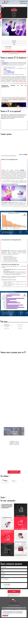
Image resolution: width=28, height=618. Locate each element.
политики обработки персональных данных (14, 53)
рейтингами (22, 170)
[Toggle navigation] (3, 7)
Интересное (14, 13)
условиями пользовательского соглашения (14, 594)
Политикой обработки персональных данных (10, 613)
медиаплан (9, 70)
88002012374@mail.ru (24, 3)
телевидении (4, 63)
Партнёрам (14, 15)
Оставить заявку (14, 472)
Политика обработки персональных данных (14, 607)
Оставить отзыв (0, 24)
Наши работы (14, 11)
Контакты (14, 16)
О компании (14, 8)
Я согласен (5, 615)
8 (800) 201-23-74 (23, 1)
